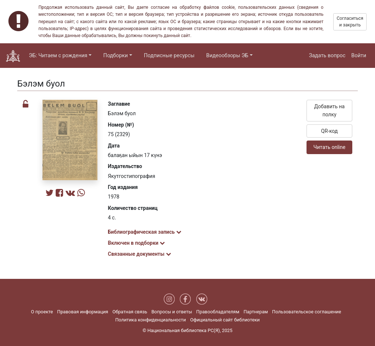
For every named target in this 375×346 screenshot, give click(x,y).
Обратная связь (129, 311)
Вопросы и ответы (171, 311)
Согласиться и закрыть (350, 22)
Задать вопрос (327, 55)
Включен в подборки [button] (136, 243)
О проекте (42, 311)
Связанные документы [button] (139, 254)
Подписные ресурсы (169, 55)
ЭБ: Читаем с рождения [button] (58, 55)
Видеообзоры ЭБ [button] (227, 55)
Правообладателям (218, 311)
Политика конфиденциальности (150, 320)
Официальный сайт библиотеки (225, 320)
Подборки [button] (115, 55)
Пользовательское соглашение (306, 311)
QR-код (329, 131)
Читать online (329, 147)
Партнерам (256, 311)
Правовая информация (82, 311)
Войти (358, 55)
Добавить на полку (329, 110)
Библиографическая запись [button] (144, 232)
